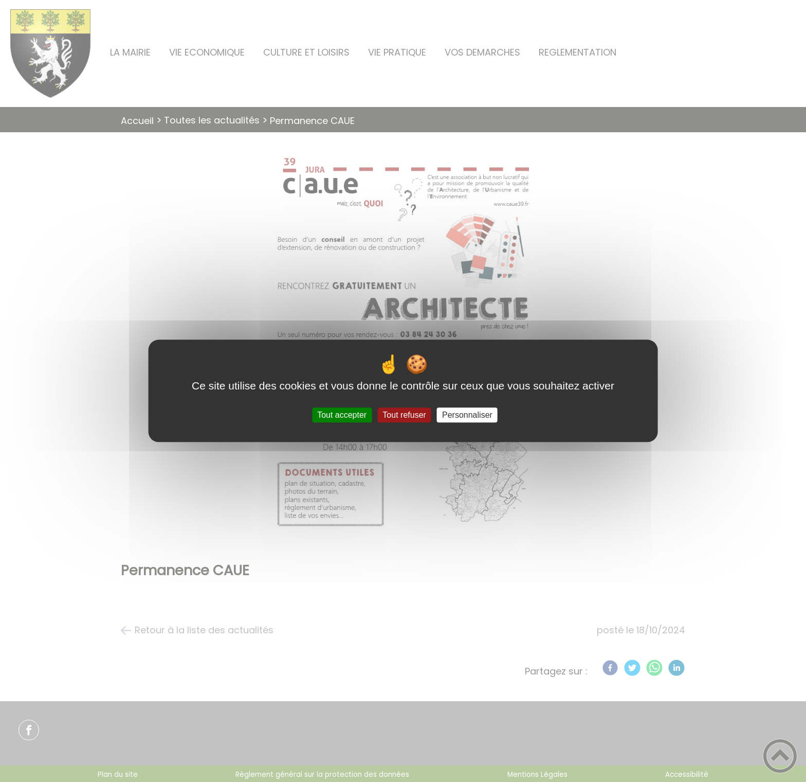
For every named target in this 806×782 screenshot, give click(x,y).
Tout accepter (342, 415)
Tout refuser (404, 415)
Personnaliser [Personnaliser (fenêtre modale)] (467, 415)
